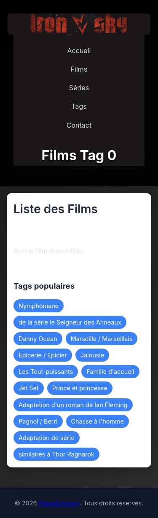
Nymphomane (39, 305)
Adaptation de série (47, 437)
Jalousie (92, 355)
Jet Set (29, 388)
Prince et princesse (79, 388)
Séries (79, 87)
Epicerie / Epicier (43, 355)
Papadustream (59, 503)
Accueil (79, 50)
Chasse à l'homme (97, 421)
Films (79, 69)
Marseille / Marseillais (102, 338)
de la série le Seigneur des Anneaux (70, 322)
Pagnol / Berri (38, 421)
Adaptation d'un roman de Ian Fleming (73, 404)
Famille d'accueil (110, 371)
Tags (78, 106)
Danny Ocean (38, 338)
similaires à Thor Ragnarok (56, 454)
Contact (79, 125)
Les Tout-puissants (46, 371)
